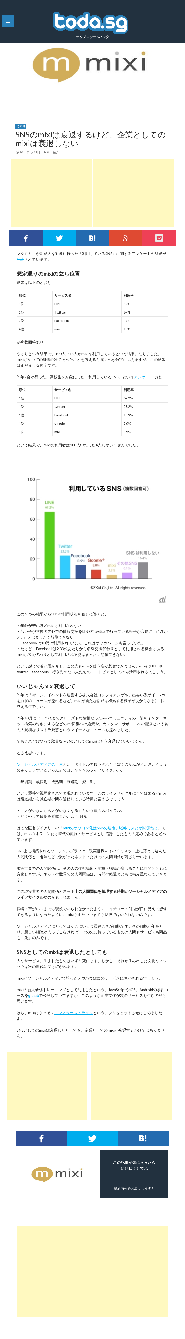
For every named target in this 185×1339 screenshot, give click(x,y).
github (33, 995)
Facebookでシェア (26, 238)
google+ (125, 238)
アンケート (143, 376)
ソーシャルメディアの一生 (40, 764)
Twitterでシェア (59, 238)
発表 (20, 259)
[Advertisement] (51, 193)
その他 (21, 126)
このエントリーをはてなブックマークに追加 (92, 238)
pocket (159, 238)
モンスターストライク (73, 1012)
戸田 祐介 (53, 152)
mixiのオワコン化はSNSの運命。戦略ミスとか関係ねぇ (110, 827)
